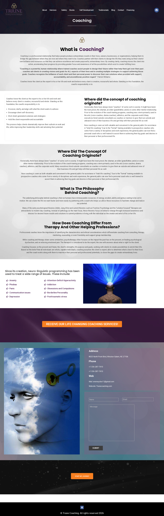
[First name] (104, 399)
